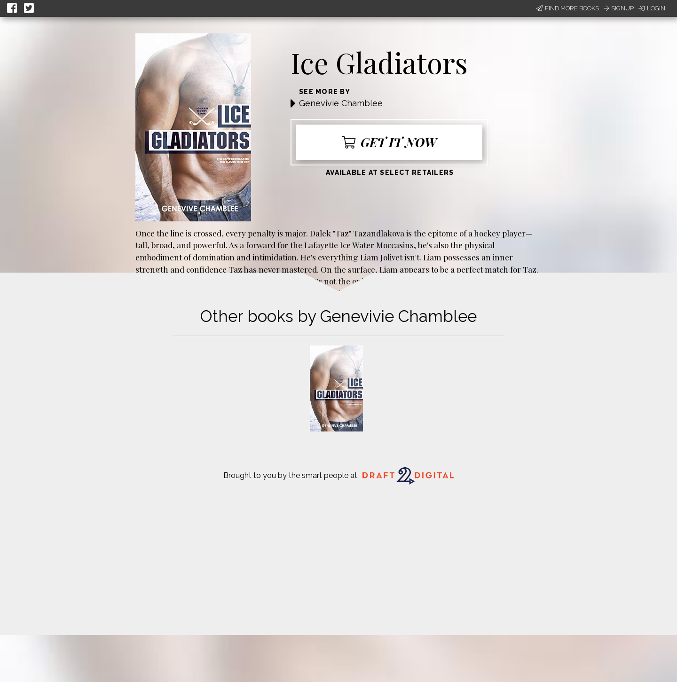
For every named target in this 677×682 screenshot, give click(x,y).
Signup (619, 8)
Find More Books (567, 8)
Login (651, 8)
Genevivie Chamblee (341, 103)
